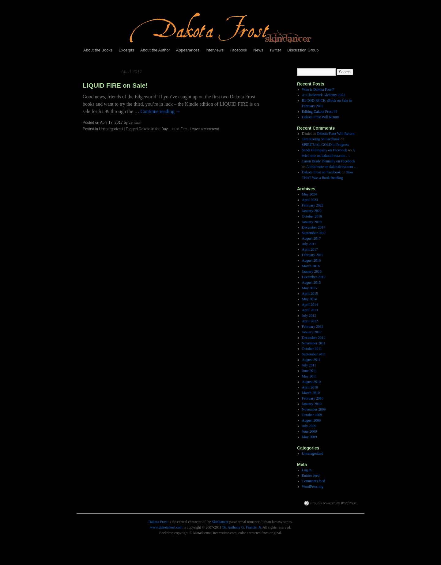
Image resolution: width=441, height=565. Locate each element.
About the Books (97, 50)
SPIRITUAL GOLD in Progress (325, 144)
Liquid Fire (178, 129)
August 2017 (311, 238)
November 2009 (314, 409)
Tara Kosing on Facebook (321, 139)
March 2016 (311, 266)
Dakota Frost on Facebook (321, 172)
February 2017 (312, 255)
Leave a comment (204, 129)
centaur (135, 122)
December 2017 (313, 227)
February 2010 (312, 398)
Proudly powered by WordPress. (333, 503)
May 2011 (309, 376)
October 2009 (312, 415)
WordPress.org (312, 486)
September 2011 (314, 354)
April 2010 (310, 387)
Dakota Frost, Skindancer (184, 503)
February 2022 (312, 205)
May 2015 (309, 288)
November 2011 (314, 343)
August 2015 (311, 282)
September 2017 (314, 233)
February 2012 (312, 326)
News (258, 50)
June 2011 (309, 371)
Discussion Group (303, 50)
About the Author (155, 50)
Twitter (275, 50)
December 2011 (313, 338)
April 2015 (310, 293)
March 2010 (311, 393)
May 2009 (309, 437)
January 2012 (312, 332)
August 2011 (311, 360)
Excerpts (126, 50)
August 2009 (311, 420)
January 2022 (312, 211)
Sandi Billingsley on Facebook (324, 150)
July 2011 (309, 365)
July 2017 (309, 244)
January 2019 (312, 222)
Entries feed (311, 475)
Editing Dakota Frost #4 (319, 111)
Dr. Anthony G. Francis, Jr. (242, 527)
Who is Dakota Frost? (318, 89)
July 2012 (309, 315)
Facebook (238, 50)
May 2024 (309, 194)
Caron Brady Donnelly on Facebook (328, 161)
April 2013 (310, 310)
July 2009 (309, 426)
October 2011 (312, 349)
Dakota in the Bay (153, 129)
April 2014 (310, 304)
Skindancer (220, 522)
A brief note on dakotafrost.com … (332, 167)
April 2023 (310, 200)
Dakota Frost (158, 522)
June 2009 (309, 431)
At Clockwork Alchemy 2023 (323, 95)
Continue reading (161, 111)
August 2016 (311, 260)
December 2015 (313, 277)
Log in (307, 470)
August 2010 (311, 382)
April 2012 (310, 321)
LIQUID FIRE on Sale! (115, 85)
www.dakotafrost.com (166, 527)
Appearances (188, 50)
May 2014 (309, 299)
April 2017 (310, 249)
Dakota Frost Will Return (320, 117)
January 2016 (312, 271)
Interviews (214, 50)
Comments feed (313, 481)
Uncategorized (111, 129)
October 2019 (312, 216)
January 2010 (312, 404)
